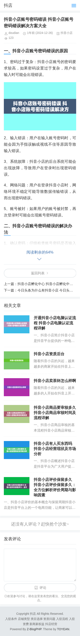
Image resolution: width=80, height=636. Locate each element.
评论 (42, 587)
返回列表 (38, 273)
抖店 (8, 5)
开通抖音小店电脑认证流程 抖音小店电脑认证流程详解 (55, 323)
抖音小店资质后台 (49, 354)
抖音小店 (67, 33)
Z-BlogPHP (34, 629)
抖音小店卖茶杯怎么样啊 (55, 381)
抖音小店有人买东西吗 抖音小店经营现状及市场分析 (55, 448)
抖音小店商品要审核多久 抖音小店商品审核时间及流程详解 (55, 412)
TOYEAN (63, 629)
